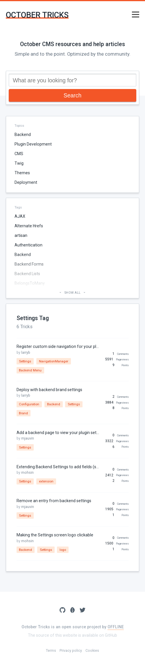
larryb (25, 353)
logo (63, 550)
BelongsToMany (30, 283)
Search (72, 95)
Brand (23, 413)
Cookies (92, 651)
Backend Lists (27, 273)
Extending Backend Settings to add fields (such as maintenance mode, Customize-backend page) (58, 466)
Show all (72, 293)
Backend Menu (30, 370)
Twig (19, 163)
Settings (25, 361)
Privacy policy (71, 651)
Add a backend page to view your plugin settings (58, 432)
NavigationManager (53, 361)
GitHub (111, 635)
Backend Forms (29, 264)
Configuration (29, 404)
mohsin (27, 473)
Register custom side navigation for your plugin (58, 346)
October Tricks (37, 15)
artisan (21, 235)
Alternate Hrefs (29, 226)
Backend (23, 134)
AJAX (20, 216)
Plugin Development (33, 144)
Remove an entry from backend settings (54, 500)
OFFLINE (116, 627)
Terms (51, 651)
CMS (19, 153)
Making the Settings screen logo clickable (55, 535)
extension (46, 481)
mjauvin (27, 438)
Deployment (26, 182)
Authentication (28, 245)
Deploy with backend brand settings (49, 389)
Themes (22, 172)
